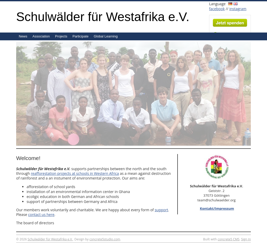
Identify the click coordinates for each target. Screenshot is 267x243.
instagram (237, 8)
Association (41, 36)
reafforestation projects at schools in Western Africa (75, 173)
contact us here (41, 214)
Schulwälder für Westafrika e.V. (102, 17)
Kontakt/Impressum (217, 208)
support (161, 209)
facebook (217, 8)
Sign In (246, 239)
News (23, 36)
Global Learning (106, 36)
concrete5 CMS (229, 239)
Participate (80, 36)
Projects (61, 36)
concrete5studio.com (104, 239)
